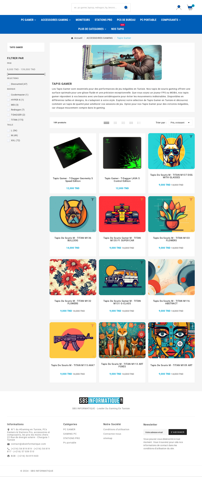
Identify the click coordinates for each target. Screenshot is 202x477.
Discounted (19, 85)
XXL (15, 141)
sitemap (107, 439)
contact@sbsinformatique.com (28, 444)
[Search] (126, 8)
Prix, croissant (181, 123)
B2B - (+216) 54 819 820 (25, 456)
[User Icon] (179, 7)
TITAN (17, 120)
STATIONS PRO (71, 439)
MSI (14, 105)
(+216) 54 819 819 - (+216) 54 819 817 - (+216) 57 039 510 (28, 451)
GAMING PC (70, 434)
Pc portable (69, 443)
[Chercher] (97, 8)
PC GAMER (69, 430)
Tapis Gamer (16, 48)
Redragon (18, 110)
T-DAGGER (18, 115)
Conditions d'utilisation (116, 430)
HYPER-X (17, 100)
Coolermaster (19, 95)
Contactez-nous (112, 434)
